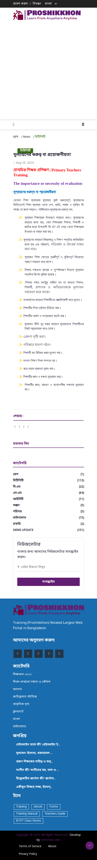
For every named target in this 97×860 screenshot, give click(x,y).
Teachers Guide (55, 814)
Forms (53, 807)
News (26, 137)
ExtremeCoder (50, 840)
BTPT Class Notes (28, 821)
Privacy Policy (28, 854)
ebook (38, 807)
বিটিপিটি (40, 137)
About (52, 846)
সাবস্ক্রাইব (48, 582)
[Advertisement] (48, 69)
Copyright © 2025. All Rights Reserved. (42, 835)
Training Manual (26, 814)
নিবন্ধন (37, 4)
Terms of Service (30, 846)
